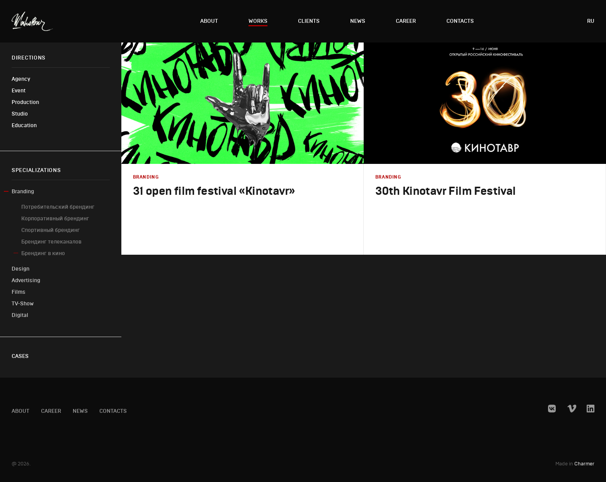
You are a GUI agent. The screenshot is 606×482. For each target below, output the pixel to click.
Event (19, 90)
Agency (21, 79)
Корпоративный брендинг (55, 218)
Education (24, 125)
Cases (20, 356)
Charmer (584, 464)
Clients (309, 21)
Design (20, 269)
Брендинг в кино (43, 253)
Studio (20, 114)
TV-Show (23, 303)
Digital (20, 315)
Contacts (460, 21)
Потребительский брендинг (58, 207)
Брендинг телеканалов (51, 241)
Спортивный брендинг (50, 230)
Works (258, 21)
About (209, 21)
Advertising (26, 280)
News (357, 21)
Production (25, 102)
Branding (23, 191)
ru (590, 21)
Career (406, 21)
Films (19, 292)
